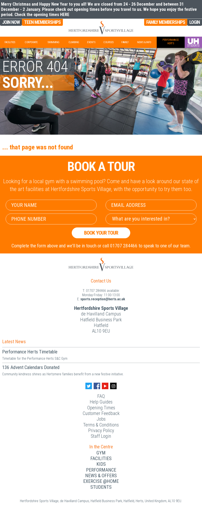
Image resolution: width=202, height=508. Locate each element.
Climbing (73, 42)
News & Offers (101, 475)
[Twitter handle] (88, 386)
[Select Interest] (151, 219)
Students (101, 487)
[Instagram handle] (113, 386)
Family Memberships (165, 22)
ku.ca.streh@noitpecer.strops (102, 299)
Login (194, 22)
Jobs (101, 419)
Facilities (10, 42)
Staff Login (101, 436)
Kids (101, 464)
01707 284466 (96, 291)
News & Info (144, 42)
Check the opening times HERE (42, 14)
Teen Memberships (42, 22)
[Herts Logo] (101, 28)
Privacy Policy (101, 430)
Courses (108, 42)
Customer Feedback (101, 413)
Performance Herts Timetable (29, 351)
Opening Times (101, 407)
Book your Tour (101, 233)
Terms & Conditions (101, 425)
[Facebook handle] (97, 386)
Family (125, 42)
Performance (101, 470)
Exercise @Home (101, 481)
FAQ (101, 396)
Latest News (14, 341)
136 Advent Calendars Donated (31, 367)
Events (91, 42)
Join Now (11, 22)
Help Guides (101, 402)
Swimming (53, 42)
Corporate (31, 42)
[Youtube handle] (105, 386)
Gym (101, 453)
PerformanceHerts (171, 41)
